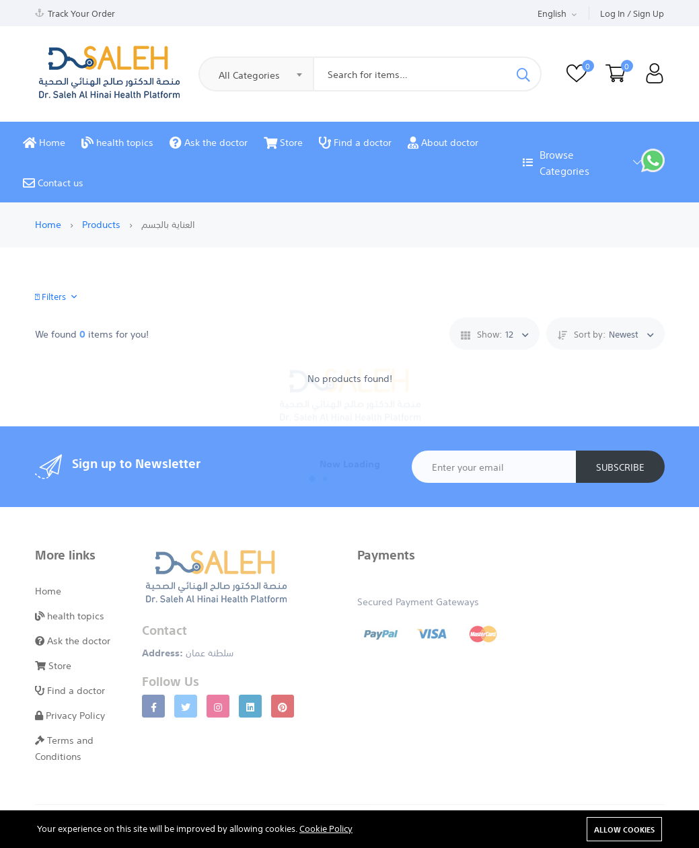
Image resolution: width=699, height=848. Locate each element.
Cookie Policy (326, 828)
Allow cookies (624, 829)
